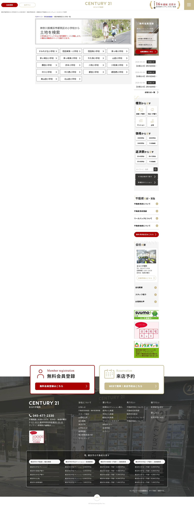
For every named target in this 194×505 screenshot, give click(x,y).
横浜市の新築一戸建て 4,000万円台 (112, 471)
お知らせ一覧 (150, 92)
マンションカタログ (111, 421)
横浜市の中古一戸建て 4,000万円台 (147, 471)
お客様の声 (140, 301)
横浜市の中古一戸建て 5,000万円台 (147, 475)
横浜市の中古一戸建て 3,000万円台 (147, 467)
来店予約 (82, 424)
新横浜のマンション (145, 182)
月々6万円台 (140, 156)
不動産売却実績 (140, 211)
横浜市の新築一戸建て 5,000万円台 (112, 475)
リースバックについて (143, 218)
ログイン (106, 431)
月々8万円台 (140, 161)
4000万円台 (152, 138)
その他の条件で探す (145, 176)
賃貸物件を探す (157, 407)
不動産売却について (142, 204)
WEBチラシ (107, 424)
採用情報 (82, 431)
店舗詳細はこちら (145, 278)
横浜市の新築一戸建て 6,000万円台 (112, 478)
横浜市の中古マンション (38, 467)
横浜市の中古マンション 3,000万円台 (78, 467)
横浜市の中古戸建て (37, 475)
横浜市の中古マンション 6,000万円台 (78, 478)
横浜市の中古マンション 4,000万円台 (78, 471)
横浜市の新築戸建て (37, 471)
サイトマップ (83, 438)
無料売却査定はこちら (145, 234)
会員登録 (106, 428)
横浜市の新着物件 (36, 482)
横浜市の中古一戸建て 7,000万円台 (147, 482)
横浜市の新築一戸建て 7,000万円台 (112, 482)
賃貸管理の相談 (157, 417)
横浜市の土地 (35, 478)
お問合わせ (83, 428)
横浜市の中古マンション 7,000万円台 (78, 482)
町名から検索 (108, 417)
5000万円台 (140, 143)
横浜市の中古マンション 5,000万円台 (78, 475)
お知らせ (82, 407)
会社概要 (139, 287)
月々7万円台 (152, 156)
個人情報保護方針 (85, 435)
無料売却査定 (132, 414)
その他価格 (152, 143)
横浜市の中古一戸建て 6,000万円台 (147, 478)
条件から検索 (108, 411)
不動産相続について (142, 225)
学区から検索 (108, 414)
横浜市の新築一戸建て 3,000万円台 (112, 467)
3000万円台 (140, 138)
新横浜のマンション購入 (113, 407)
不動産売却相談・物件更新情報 (89, 410)
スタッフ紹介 (140, 294)
